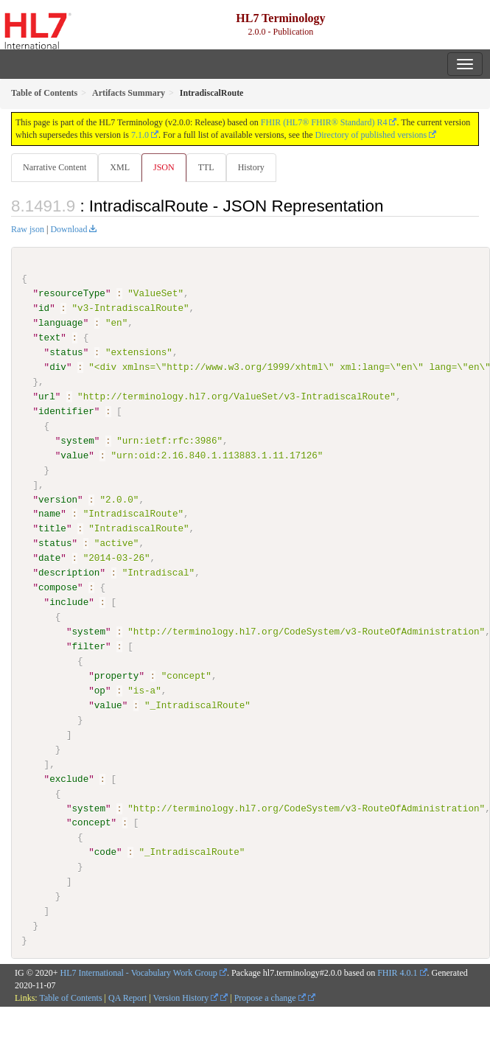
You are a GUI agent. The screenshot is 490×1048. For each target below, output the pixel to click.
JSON (164, 167)
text (49, 337)
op (99, 689)
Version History (186, 997)
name (49, 513)
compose (57, 587)
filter (88, 646)
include (68, 602)
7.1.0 (140, 135)
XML (120, 167)
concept (91, 822)
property (116, 675)
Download (68, 229)
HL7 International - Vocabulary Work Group (138, 972)
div (57, 367)
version (57, 499)
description (68, 572)
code (105, 852)
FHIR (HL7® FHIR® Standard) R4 (324, 122)
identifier (66, 411)
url (46, 396)
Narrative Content (54, 167)
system (77, 440)
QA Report (127, 997)
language (60, 322)
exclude (68, 778)
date (49, 558)
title (52, 528)
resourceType (71, 293)
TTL (206, 167)
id (43, 308)
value (74, 454)
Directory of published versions (371, 135)
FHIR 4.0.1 (397, 972)
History (251, 167)
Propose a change (270, 997)
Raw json (27, 229)
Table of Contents (70, 997)
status (66, 352)
